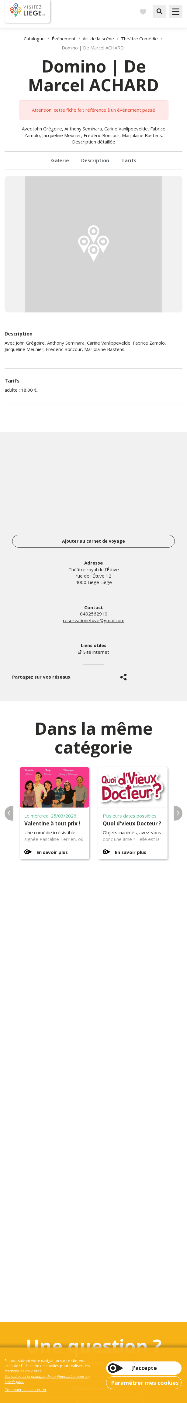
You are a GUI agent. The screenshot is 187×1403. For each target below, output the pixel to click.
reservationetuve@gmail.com (93, 620)
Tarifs (128, 160)
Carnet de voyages (143, 11)
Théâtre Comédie (139, 38)
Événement (64, 38)
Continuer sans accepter (26, 1389)
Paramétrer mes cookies (144, 1382)
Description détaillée (93, 142)
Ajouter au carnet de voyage (93, 541)
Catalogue (34, 38)
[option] (93, 244)
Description (95, 160)
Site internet (96, 652)
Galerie (60, 160)
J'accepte (144, 1367)
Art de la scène (98, 38)
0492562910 (93, 614)
